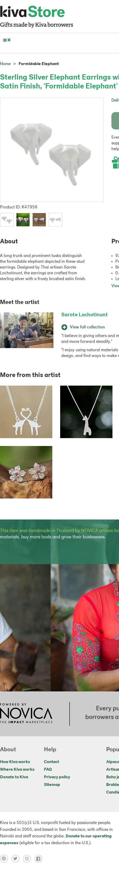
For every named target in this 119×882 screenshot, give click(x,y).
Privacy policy (57, 777)
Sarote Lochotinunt (84, 315)
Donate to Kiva (14, 777)
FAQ (48, 770)
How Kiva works (15, 762)
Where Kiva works (17, 770)
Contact (51, 762)
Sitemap (52, 785)
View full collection (83, 327)
